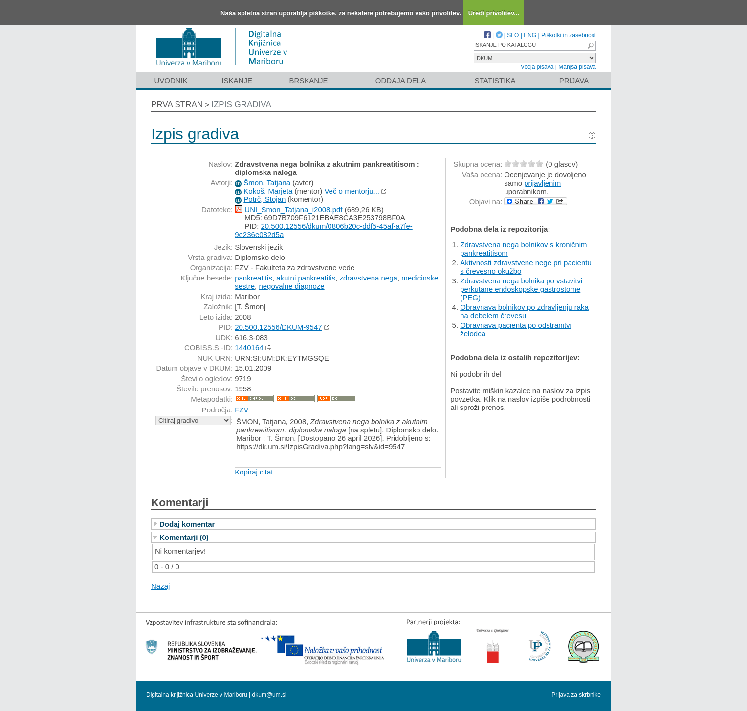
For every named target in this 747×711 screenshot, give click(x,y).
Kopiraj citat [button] (254, 472)
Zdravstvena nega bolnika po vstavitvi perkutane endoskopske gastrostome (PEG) (521, 289)
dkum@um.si (269, 694)
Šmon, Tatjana (266, 182)
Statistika (495, 80)
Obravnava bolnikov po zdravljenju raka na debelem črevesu (524, 311)
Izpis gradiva (241, 104)
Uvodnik (170, 80)
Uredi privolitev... (494, 13)
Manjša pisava (577, 67)
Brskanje (308, 80)
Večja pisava (537, 67)
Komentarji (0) (184, 537)
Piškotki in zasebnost (568, 35)
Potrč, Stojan (264, 199)
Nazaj (160, 586)
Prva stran (177, 104)
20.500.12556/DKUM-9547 (278, 327)
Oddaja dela (400, 80)
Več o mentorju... (351, 191)
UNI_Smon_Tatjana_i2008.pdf (293, 209)
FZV (241, 410)
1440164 (249, 348)
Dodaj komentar (187, 524)
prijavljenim (542, 183)
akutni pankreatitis (305, 278)
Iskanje (236, 80)
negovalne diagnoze (291, 286)
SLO (513, 35)
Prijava (574, 80)
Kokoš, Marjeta (267, 191)
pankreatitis (253, 278)
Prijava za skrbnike (576, 694)
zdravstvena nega (368, 278)
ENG (530, 35)
